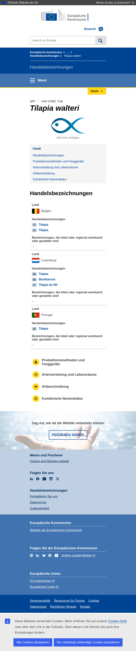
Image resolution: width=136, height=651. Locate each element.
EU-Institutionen (40, 580)
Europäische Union (42, 586)
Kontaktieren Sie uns (44, 496)
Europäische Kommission (46, 52)
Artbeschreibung (44, 173)
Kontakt (85, 606)
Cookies (93, 600)
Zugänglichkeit (39, 508)
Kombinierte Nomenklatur (50, 179)
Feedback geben (68, 435)
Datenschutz (38, 502)
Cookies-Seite (117, 621)
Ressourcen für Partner (69, 600)
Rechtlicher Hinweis (63, 606)
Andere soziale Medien (76, 555)
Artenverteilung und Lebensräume (55, 167)
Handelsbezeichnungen (44, 55)
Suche (100, 40)
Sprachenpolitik (40, 600)
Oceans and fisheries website (49, 461)
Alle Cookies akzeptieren (32, 642)
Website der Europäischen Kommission (56, 530)
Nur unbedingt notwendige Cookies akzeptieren (88, 642)
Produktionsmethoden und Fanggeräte (58, 161)
